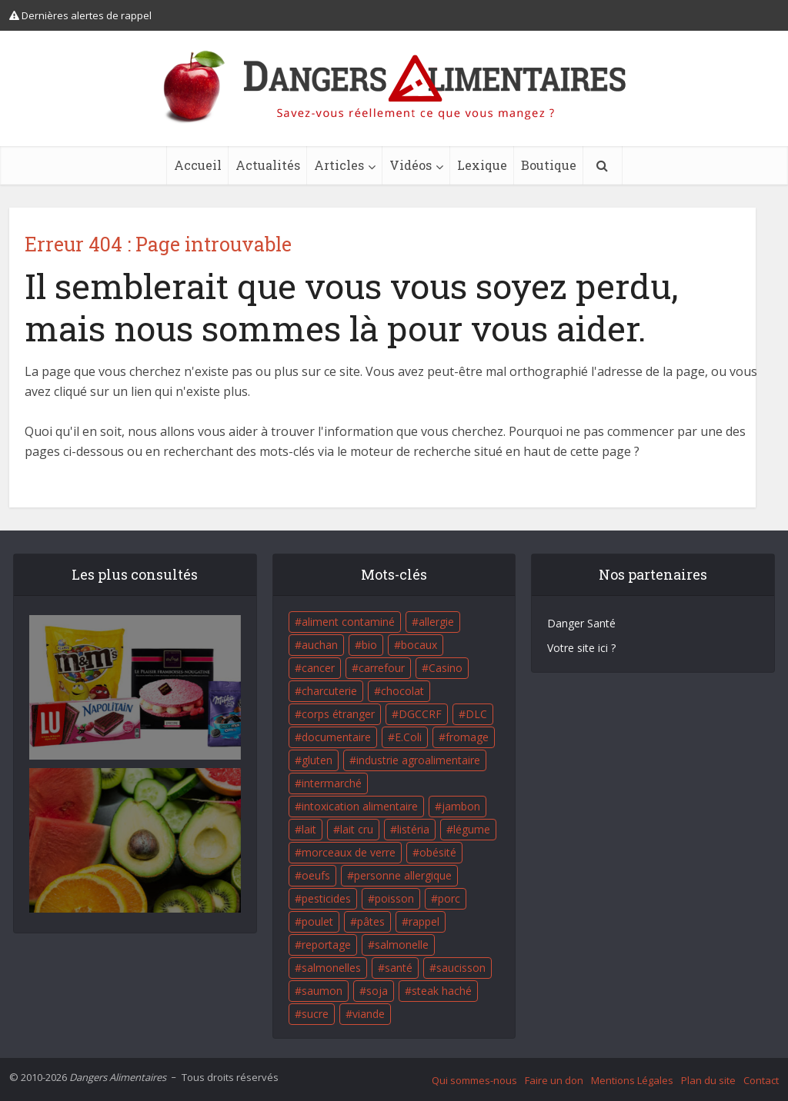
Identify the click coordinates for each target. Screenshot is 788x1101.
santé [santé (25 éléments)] (398, 967)
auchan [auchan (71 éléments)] (320, 644)
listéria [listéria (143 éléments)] (413, 829)
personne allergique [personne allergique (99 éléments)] (403, 875)
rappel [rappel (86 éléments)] (424, 921)
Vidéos (410, 165)
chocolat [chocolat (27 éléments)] (402, 691)
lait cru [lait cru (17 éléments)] (356, 829)
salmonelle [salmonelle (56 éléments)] (402, 944)
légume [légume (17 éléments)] (471, 829)
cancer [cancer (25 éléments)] (318, 667)
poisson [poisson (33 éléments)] (394, 898)
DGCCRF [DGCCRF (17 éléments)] (420, 714)
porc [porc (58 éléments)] (449, 898)
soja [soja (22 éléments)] (377, 990)
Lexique (482, 165)
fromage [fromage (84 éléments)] (467, 737)
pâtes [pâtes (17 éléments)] (371, 921)
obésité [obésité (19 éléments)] (437, 852)
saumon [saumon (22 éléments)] (322, 990)
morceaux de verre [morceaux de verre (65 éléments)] (349, 852)
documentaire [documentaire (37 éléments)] (336, 737)
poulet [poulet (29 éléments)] (317, 921)
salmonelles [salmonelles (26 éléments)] (331, 967)
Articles (339, 165)
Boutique (548, 165)
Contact (761, 1080)
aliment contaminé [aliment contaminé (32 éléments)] (348, 621)
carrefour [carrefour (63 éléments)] (382, 667)
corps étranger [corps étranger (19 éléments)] (338, 714)
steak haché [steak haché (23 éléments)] (442, 990)
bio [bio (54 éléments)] (369, 644)
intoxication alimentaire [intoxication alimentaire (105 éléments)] (360, 806)
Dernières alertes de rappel (80, 15)
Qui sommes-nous (474, 1080)
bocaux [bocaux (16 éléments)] (419, 644)
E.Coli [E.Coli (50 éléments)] (408, 737)
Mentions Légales (632, 1080)
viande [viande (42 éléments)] (368, 1013)
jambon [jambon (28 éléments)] (461, 806)
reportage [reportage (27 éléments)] (326, 944)
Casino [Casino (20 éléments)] (445, 667)
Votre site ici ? (581, 647)
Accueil (198, 165)
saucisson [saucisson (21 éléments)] (461, 967)
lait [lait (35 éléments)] (309, 829)
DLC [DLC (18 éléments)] (476, 714)
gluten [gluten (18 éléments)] (317, 760)
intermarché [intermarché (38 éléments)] (332, 783)
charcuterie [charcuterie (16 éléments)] (329, 691)
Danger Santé (581, 623)
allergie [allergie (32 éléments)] (436, 621)
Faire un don (554, 1080)
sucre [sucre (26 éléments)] (315, 1013)
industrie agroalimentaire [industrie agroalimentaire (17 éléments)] (418, 760)
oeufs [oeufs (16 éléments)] (316, 875)
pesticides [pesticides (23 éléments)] (326, 898)
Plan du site (708, 1080)
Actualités (267, 165)
